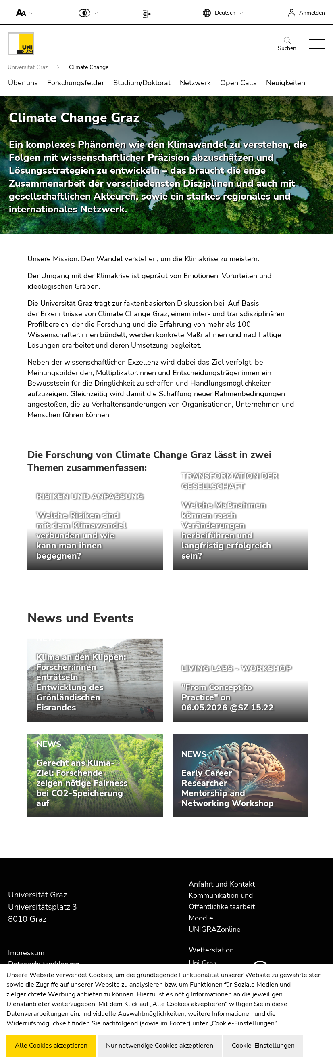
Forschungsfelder (75, 83)
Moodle (201, 918)
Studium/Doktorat (142, 83)
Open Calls (238, 83)
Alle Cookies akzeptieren (51, 1045)
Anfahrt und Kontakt (222, 884)
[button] (22, 12)
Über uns (23, 83)
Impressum (26, 953)
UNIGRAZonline (215, 929)
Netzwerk (195, 83)
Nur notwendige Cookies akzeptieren (159, 1045)
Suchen (287, 44)
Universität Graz (28, 67)
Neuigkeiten (285, 83)
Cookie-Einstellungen (263, 1045)
